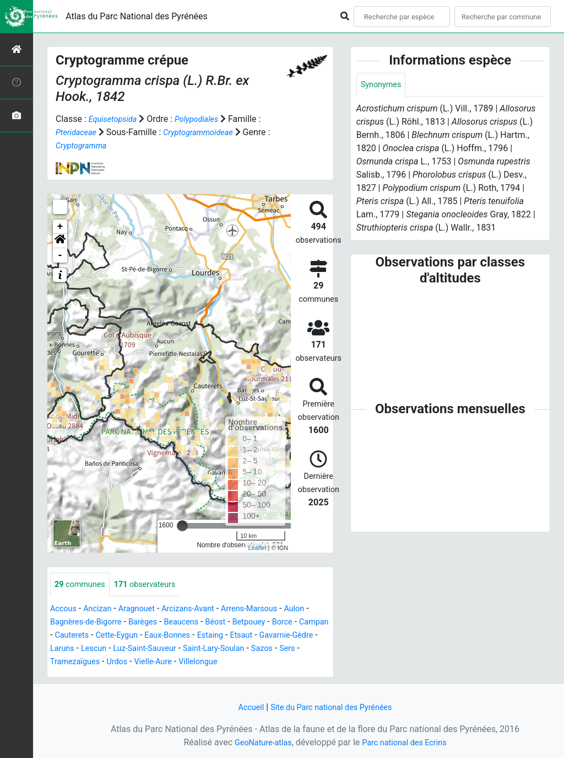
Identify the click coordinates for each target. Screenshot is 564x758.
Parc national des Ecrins (407, 742)
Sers (123, 662)
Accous (64, 609)
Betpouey (273, 622)
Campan (66, 636)
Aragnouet (144, 609)
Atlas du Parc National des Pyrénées (137, 16)
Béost (236, 622)
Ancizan (102, 609)
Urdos (212, 662)
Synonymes (383, 85)
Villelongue (300, 662)
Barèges (157, 622)
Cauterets (109, 636)
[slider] (182, 525)
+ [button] (60, 226)
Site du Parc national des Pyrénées (332, 707)
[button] (60, 240)
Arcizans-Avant (201, 609)
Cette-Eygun (157, 636)
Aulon (318, 609)
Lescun (164, 649)
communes (83, 584)
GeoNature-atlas (258, 742)
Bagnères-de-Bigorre (94, 622)
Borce (309, 622)
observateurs (154, 584)
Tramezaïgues (166, 662)
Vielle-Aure (252, 662)
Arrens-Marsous (268, 609)
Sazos (95, 662)
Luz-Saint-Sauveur (221, 649)
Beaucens (199, 622)
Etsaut (294, 636)
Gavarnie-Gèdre (80, 649)
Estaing (260, 636)
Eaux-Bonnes (213, 636)
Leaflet (257, 548)
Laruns (130, 649)
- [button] (60, 254)
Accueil (244, 707)
